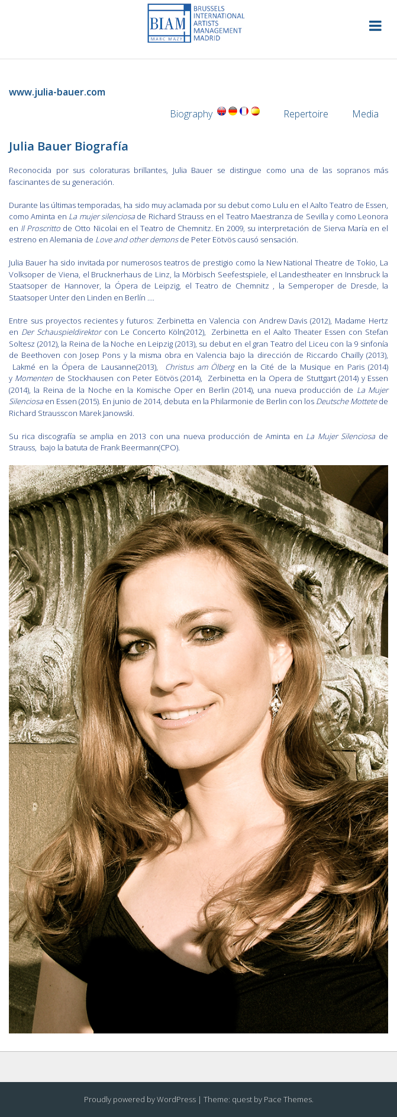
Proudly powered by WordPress (140, 1099)
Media (370, 113)
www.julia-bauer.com (57, 91)
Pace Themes (288, 1099)
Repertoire (305, 113)
